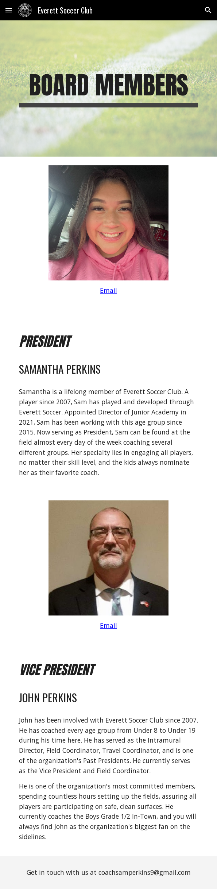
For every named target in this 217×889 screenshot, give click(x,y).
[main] (108, 88)
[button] (9, 10)
